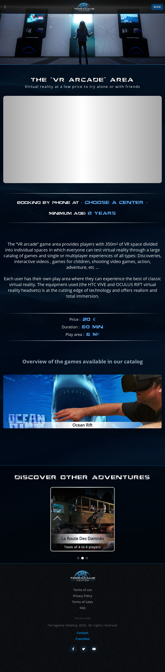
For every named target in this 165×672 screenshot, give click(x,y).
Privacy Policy (82, 596)
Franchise (82, 639)
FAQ (83, 608)
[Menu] (5, 7)
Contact (82, 633)
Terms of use (82, 590)
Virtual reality (82, 618)
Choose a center (114, 222)
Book (157, 7)
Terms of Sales (82, 602)
